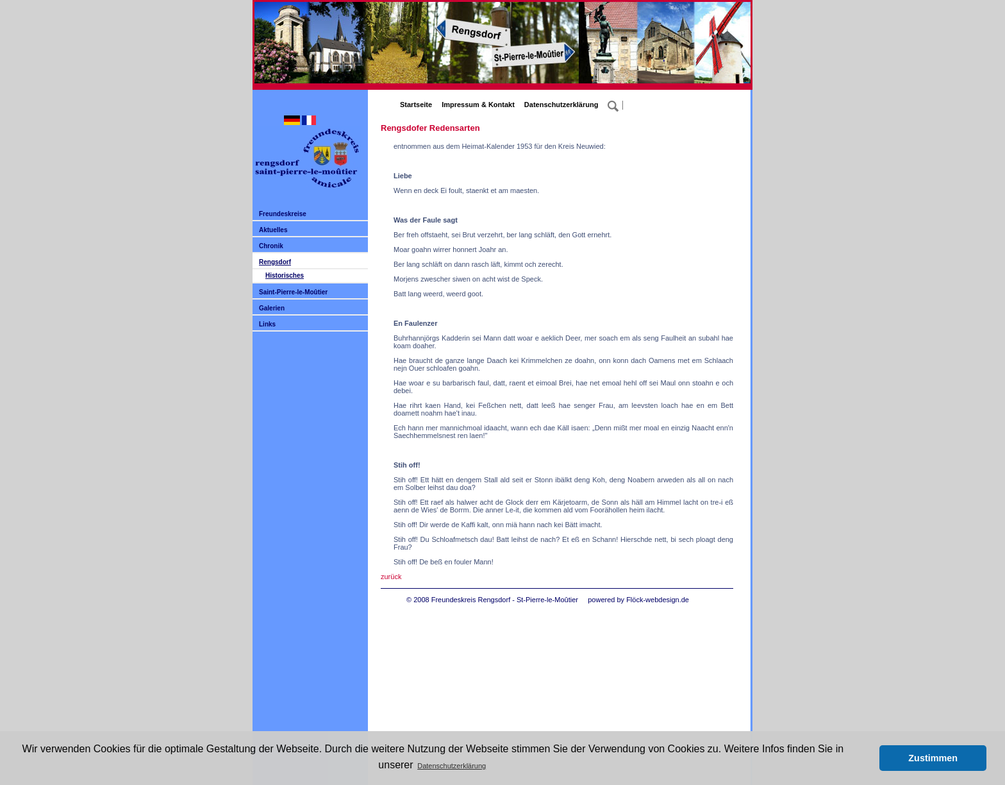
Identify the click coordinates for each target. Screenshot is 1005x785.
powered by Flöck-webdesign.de (638, 600)
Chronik (271, 245)
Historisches (284, 275)
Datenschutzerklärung (561, 104)
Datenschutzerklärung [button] (451, 766)
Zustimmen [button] (933, 758)
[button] (866, 758)
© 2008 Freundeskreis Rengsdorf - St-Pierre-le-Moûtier (492, 600)
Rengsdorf (275, 262)
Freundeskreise (282, 213)
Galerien (272, 308)
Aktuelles (273, 229)
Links (267, 324)
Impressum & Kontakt (478, 104)
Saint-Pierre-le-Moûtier (293, 292)
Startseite (416, 104)
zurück (391, 576)
